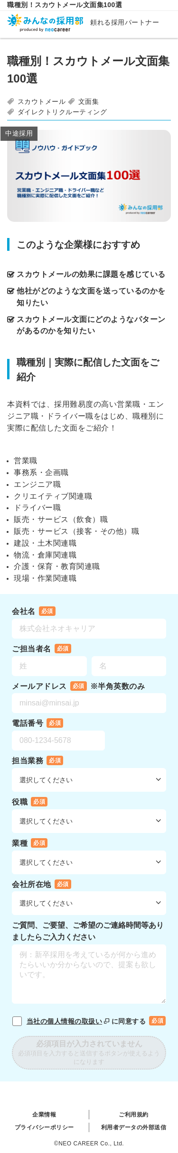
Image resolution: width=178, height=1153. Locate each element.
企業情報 (44, 1114)
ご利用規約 (134, 1114)
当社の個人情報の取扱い (69, 1021)
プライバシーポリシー (44, 1127)
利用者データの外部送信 (134, 1127)
